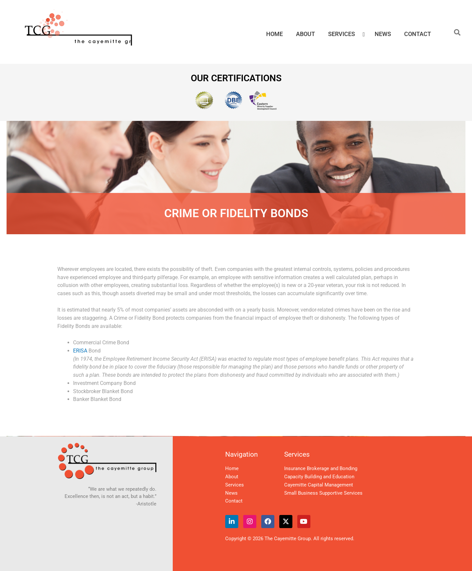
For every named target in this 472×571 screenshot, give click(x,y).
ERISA (80, 351)
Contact (234, 501)
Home (232, 468)
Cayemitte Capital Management (318, 485)
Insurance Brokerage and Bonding (320, 468)
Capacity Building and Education (319, 477)
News (231, 493)
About (231, 477)
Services (234, 485)
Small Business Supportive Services (323, 493)
